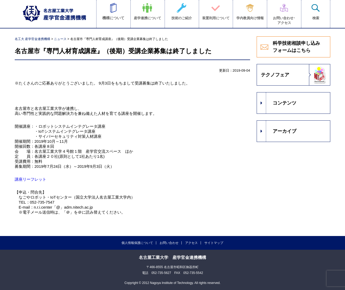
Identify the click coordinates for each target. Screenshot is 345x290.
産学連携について (147, 18)
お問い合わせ (169, 242)
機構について (113, 18)
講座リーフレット (30, 179)
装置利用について (216, 18)
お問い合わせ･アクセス (284, 20)
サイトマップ (213, 242)
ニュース (60, 39)
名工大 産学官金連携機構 (32, 39)
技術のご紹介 (181, 18)
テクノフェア (275, 74)
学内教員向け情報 (250, 18)
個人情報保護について (137, 242)
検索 (315, 18)
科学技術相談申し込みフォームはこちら (296, 47)
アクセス (191, 242)
